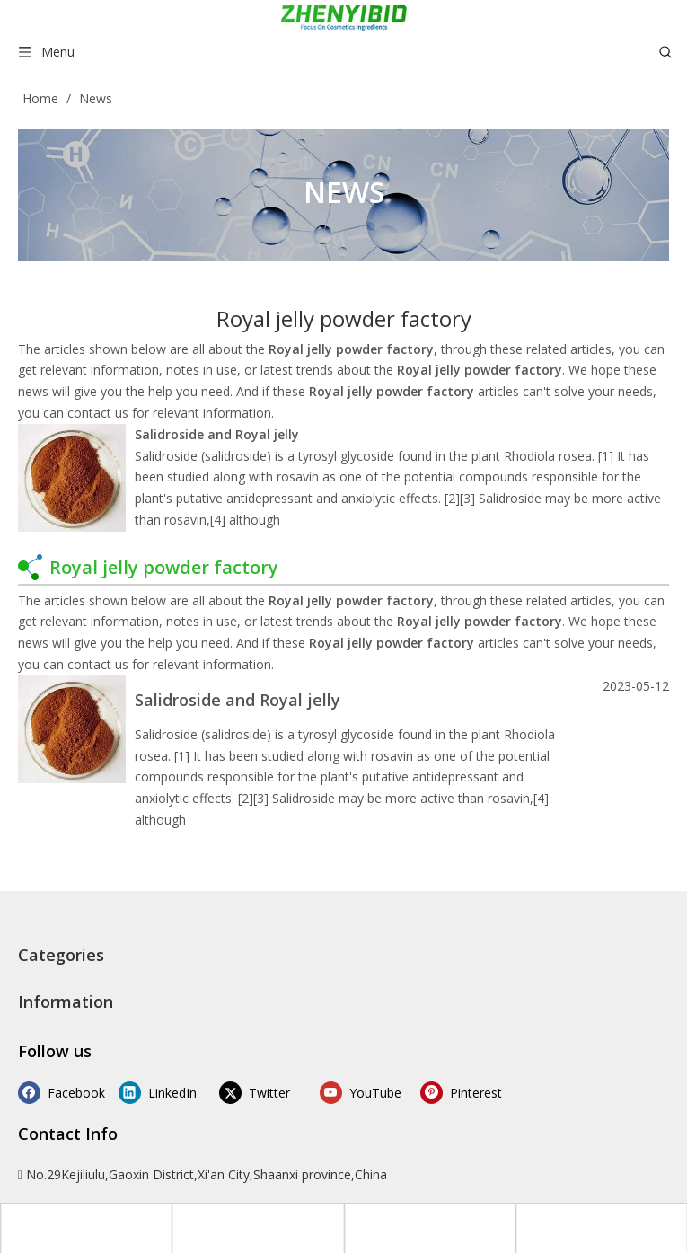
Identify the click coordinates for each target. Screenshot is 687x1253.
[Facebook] (60, 1092)
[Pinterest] (436, 1092)
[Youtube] (341, 1092)
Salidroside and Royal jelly (217, 434)
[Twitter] (248, 1092)
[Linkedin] (154, 1092)
